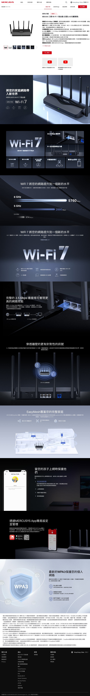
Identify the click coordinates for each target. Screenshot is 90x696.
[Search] (66, 2)
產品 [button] (22, 2)
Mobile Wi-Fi (21, 676)
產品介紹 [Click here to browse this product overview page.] (48, 6)
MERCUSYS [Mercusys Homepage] (8, 2)
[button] (36, 47)
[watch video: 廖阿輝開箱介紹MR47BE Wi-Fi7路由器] (65, 62)
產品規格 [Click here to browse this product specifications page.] (64, 6)
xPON (19, 683)
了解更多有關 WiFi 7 (45, 240)
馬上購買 (82, 6)
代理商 (52, 654)
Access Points (22, 680)
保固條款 (4, 657)
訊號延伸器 (21, 661)
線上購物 (52, 659)
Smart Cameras (22, 678)
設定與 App (56, 6)
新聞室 (36, 654)
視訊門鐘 (20, 688)
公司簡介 (4, 654)
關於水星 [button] (39, 2)
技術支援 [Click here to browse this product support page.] (72, 6)
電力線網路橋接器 (23, 664)
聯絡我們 (4, 659)
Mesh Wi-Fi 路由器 (23, 654)
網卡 (19, 666)
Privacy (4, 661)
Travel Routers (22, 669)
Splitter (20, 685)
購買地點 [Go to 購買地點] (48, 2)
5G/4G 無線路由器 (23, 659)
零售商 (52, 661)
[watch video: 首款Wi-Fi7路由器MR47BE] (49, 62)
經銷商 (52, 657)
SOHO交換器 (21, 671)
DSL (19, 673)
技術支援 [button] (30, 2)
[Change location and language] (79, 2)
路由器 (3, 6)
